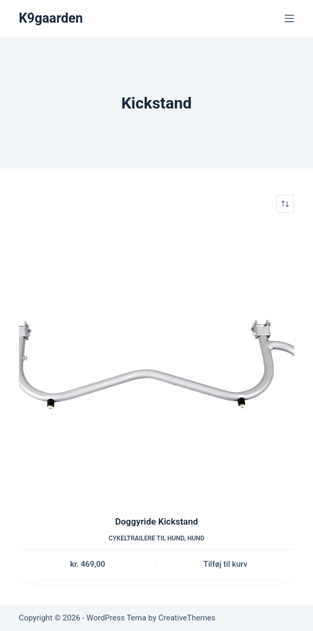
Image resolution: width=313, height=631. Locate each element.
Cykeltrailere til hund (146, 538)
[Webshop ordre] (285, 204)
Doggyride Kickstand (156, 521)
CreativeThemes (187, 618)
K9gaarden (51, 18)
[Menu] (289, 18)
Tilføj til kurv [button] (225, 564)
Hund (196, 538)
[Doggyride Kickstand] (157, 364)
